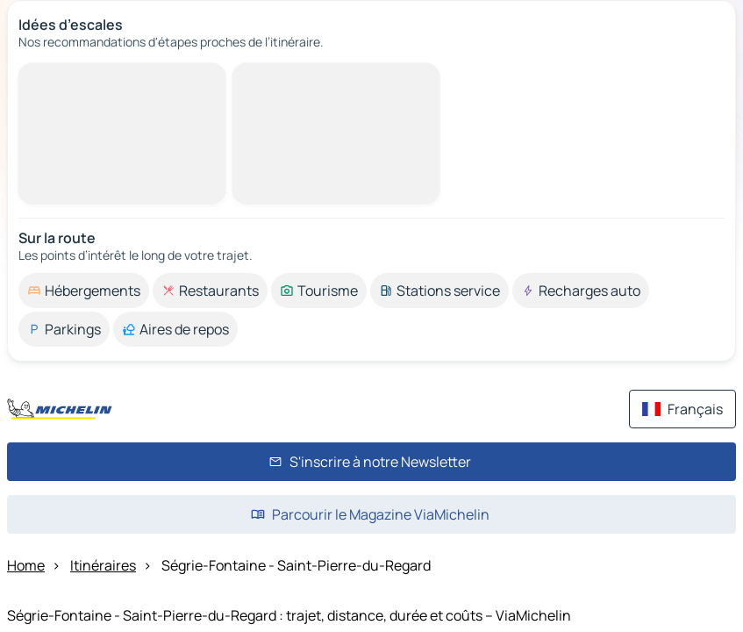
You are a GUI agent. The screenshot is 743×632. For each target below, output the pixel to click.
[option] (83, 290)
